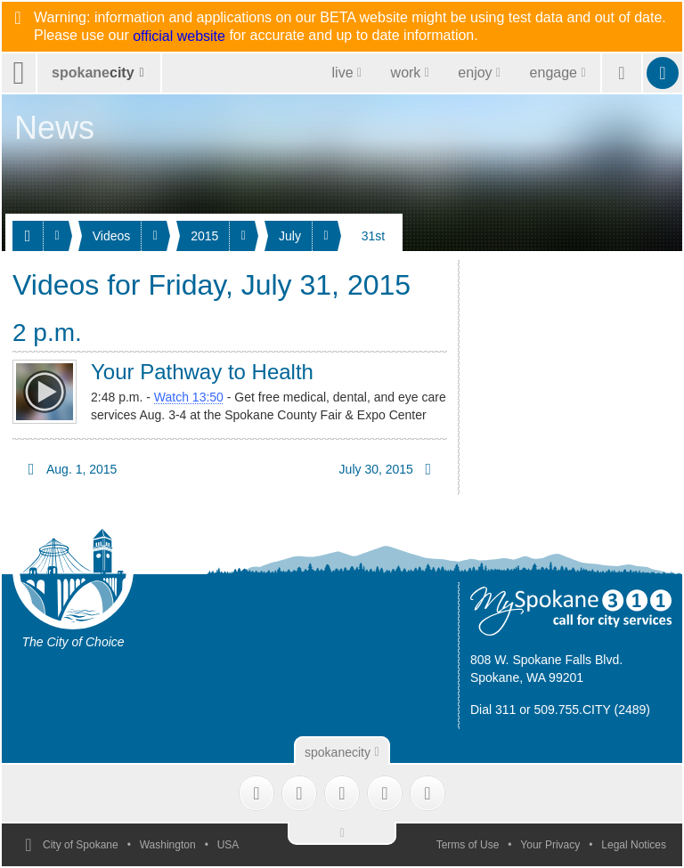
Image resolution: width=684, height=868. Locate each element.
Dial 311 (493, 709)
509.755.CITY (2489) (592, 709)
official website (179, 36)
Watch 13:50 (189, 397)
